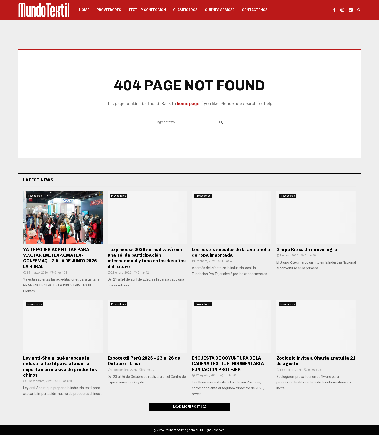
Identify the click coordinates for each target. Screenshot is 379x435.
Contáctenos (255, 10)
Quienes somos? (219, 10)
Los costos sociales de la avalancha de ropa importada (231, 252)
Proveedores (109, 10)
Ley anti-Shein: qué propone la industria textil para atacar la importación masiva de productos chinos (60, 366)
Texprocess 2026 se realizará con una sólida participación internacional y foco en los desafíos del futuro (147, 258)
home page (188, 103)
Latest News (38, 180)
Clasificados (185, 10)
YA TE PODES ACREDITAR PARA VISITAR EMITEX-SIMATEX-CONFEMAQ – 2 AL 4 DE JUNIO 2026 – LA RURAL (61, 258)
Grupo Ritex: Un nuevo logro (306, 249)
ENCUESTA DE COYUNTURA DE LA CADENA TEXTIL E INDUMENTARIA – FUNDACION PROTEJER (229, 363)
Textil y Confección (147, 10)
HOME (84, 10)
